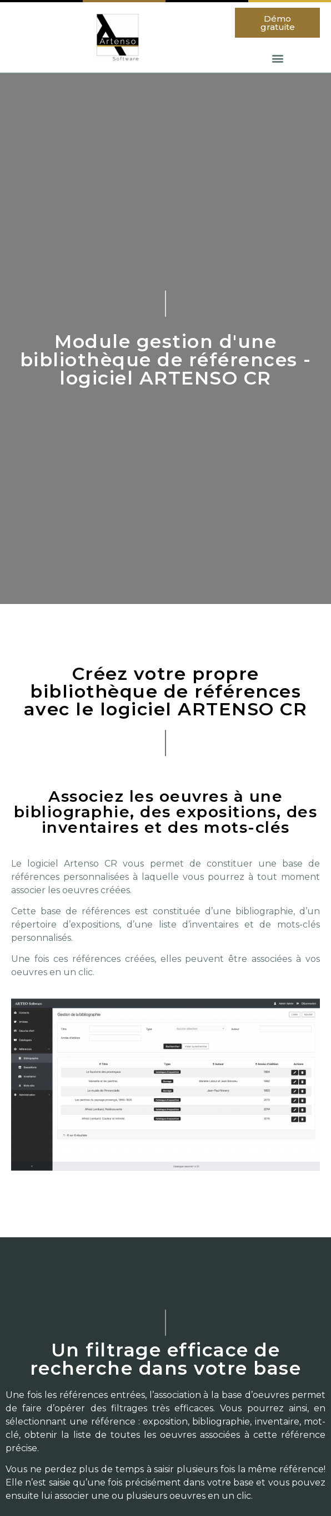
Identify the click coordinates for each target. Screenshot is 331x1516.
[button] (277, 23)
